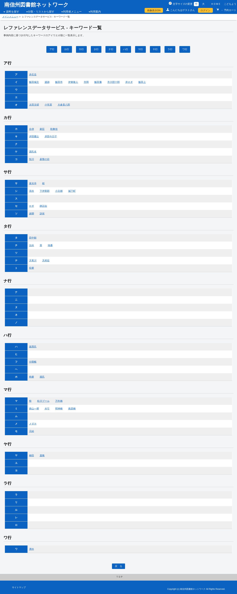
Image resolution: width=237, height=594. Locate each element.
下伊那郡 (45, 191)
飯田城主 (34, 82)
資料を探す (12, 11)
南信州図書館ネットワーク (36, 5)
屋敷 (42, 455)
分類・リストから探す (41, 11)
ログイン (205, 10)
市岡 (86, 82)
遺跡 (47, 82)
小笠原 (48, 104)
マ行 (140, 49)
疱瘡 (31, 376)
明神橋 (59, 408)
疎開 (31, 213)
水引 (47, 408)
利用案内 (95, 11)
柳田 (31, 455)
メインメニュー (10, 17)
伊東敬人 (73, 82)
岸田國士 (34, 136)
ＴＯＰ (119, 577)
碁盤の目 (45, 159)
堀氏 (42, 376)
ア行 (51, 49)
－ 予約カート (228, 10)
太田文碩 (34, 104)
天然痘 (46, 260)
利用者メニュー (72, 11)
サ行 (81, 49)
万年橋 (59, 401)
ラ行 (170, 49)
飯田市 (59, 82)
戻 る (118, 566)
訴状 (42, 213)
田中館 (33, 237)
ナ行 (110, 49)
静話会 (43, 206)
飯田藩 (98, 82)
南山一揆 (34, 408)
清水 (31, 191)
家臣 (42, 129)
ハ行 (125, 49)
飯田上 (142, 82)
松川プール (43, 401)
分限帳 (33, 361)
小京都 (59, 191)
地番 (50, 245)
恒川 (31, 159)
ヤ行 (155, 49)
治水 (31, 245)
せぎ (31, 206)
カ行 (66, 49)
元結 (31, 431)
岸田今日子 (51, 136)
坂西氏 (33, 346)
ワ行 (184, 49)
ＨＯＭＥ (216, 3)
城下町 (72, 191)
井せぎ (129, 82)
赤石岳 (33, 74)
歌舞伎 (54, 129)
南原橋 (72, 408)
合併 (31, 129)
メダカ (33, 423)
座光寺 (33, 183)
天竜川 (33, 260)
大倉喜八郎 (64, 104)
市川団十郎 (113, 82)
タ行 (96, 49)
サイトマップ (19, 587)
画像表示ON (154, 10)
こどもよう (230, 3)
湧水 (31, 549)
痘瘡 (31, 267)
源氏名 (33, 151)
